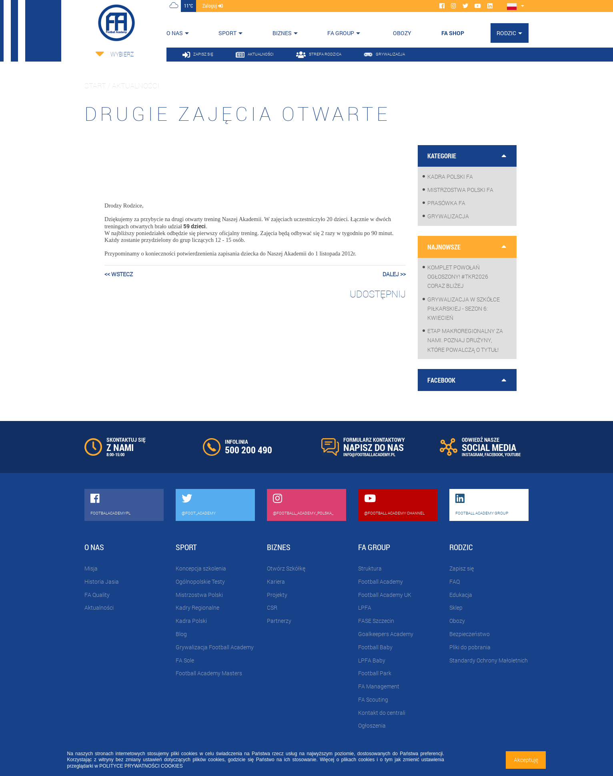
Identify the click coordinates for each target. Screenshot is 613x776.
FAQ (454, 581)
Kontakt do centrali (381, 712)
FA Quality (97, 594)
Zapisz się (461, 568)
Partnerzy (279, 620)
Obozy (457, 620)
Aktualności (99, 607)
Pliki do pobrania (470, 647)
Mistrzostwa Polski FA (460, 190)
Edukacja (460, 594)
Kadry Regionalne (197, 607)
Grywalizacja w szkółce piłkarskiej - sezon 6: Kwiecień (463, 308)
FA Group (340, 33)
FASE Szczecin (376, 620)
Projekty (277, 594)
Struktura (370, 568)
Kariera (276, 581)
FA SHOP (452, 33)
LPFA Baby (371, 660)
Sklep (456, 607)
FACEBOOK (494, 454)
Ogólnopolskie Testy (200, 581)
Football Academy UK (384, 594)
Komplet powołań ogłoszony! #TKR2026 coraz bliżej (457, 276)
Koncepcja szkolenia (201, 568)
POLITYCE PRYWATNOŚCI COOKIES (140, 766)
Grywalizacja (448, 216)
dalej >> (394, 274)
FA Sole (185, 660)
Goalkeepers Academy (385, 634)
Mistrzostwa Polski (199, 594)
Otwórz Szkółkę (286, 568)
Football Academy (380, 581)
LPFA (364, 607)
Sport (227, 33)
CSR (272, 607)
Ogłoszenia (372, 725)
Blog (181, 634)
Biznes (282, 33)
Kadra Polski (191, 620)
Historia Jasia (101, 581)
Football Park (374, 673)
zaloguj (212, 5)
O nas (174, 33)
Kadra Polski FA (450, 176)
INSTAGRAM (472, 454)
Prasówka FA (446, 203)
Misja (91, 568)
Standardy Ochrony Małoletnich (488, 660)
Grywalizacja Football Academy (215, 647)
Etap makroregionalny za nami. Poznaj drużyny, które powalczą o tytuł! (465, 340)
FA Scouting (373, 699)
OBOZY (402, 33)
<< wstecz (118, 274)
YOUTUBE (513, 454)
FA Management (378, 686)
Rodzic (506, 33)
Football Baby (375, 647)
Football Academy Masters (209, 673)
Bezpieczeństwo (469, 634)
